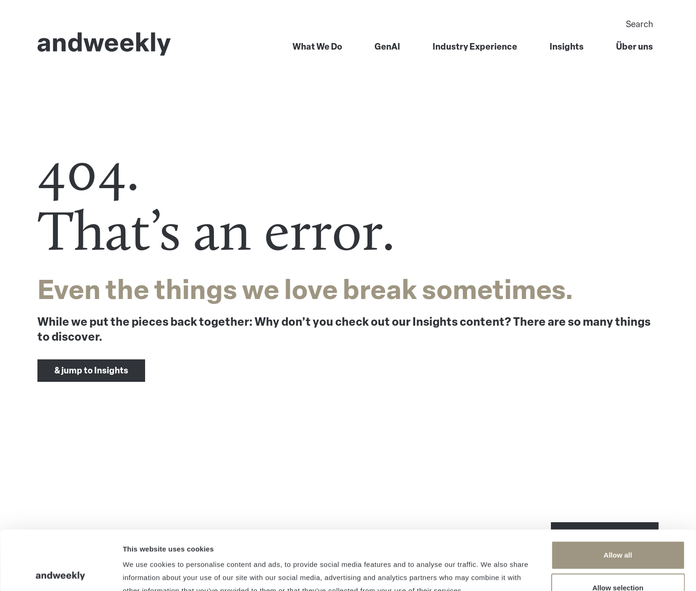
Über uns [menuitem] (634, 47)
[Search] (545, 24)
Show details (491, 572)
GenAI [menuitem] (387, 47)
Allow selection (617, 529)
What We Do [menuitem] (317, 47)
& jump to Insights (91, 370)
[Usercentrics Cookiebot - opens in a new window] (61, 573)
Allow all (618, 496)
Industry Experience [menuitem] (474, 47)
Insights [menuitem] (566, 47)
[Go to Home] (104, 44)
